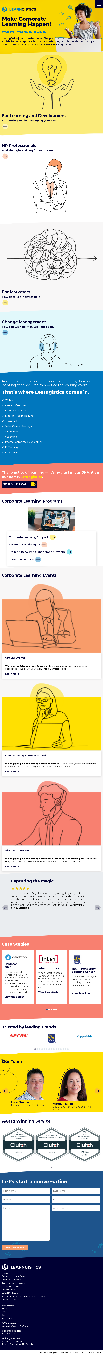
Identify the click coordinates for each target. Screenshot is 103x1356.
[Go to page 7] (49, 1049)
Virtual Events (8, 1290)
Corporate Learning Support (32, 537)
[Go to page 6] (47, 1049)
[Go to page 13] (63, 1049)
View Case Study (14, 997)
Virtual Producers (10, 1293)
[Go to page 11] (58, 1049)
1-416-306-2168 (10, 1334)
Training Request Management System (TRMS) (23, 1296)
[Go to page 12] (61, 1049)
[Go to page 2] (49, 1009)
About (5, 1308)
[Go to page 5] (56, 1009)
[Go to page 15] (68, 1049)
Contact (5, 1315)
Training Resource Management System (41, 552)
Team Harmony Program (13, 1283)
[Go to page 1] (47, 1009)
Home (5, 1273)
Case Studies (8, 1305)
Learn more (12, 674)
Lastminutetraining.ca (28, 544)
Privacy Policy (8, 1318)
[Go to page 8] (51, 1049)
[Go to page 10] (56, 1049)
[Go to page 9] (54, 1049)
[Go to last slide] (5, 907)
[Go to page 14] (65, 1049)
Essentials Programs (11, 1279)
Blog (4, 1311)
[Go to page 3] (51, 1009)
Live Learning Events (11, 1286)
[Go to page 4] (54, 1009)
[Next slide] (97, 907)
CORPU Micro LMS (25, 559)
